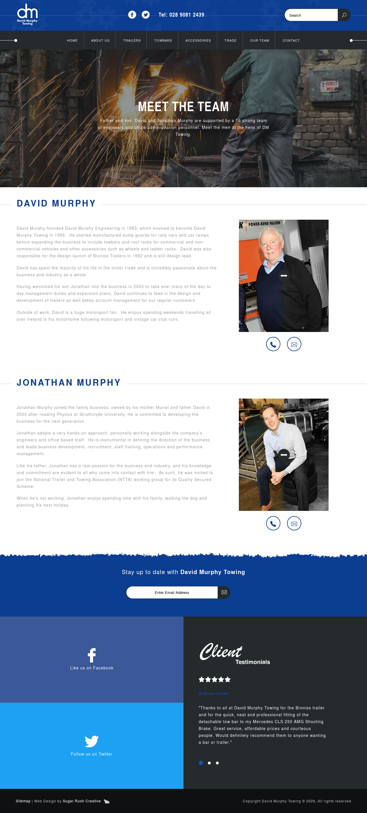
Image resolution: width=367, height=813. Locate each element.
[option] (275, 715)
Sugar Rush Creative (82, 801)
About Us (100, 40)
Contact (291, 40)
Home (72, 40)
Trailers (132, 40)
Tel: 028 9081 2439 (181, 14)
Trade (231, 40)
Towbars (163, 40)
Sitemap (23, 801)
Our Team (259, 40)
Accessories (198, 40)
